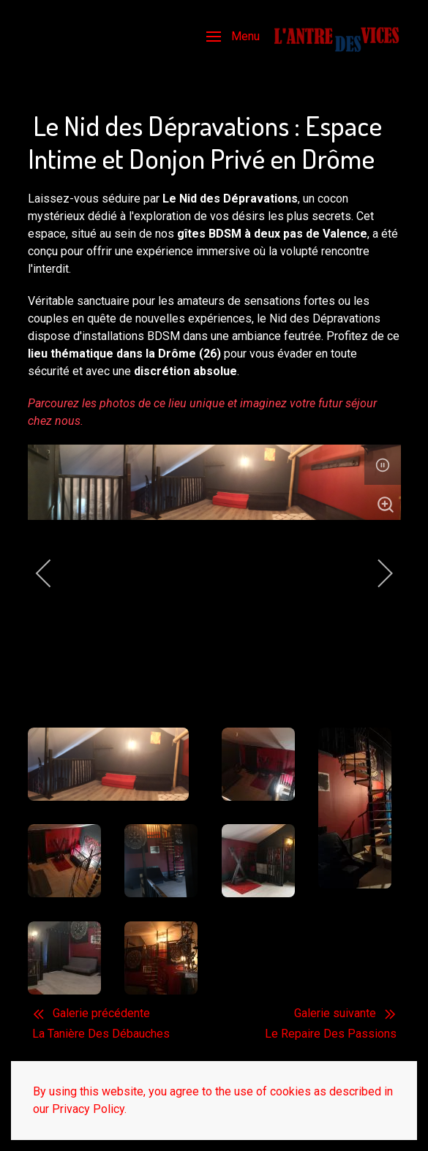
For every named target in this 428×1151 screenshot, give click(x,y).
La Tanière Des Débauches (101, 1034)
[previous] (53, 573)
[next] (375, 573)
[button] (233, 36)
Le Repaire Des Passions (331, 1034)
